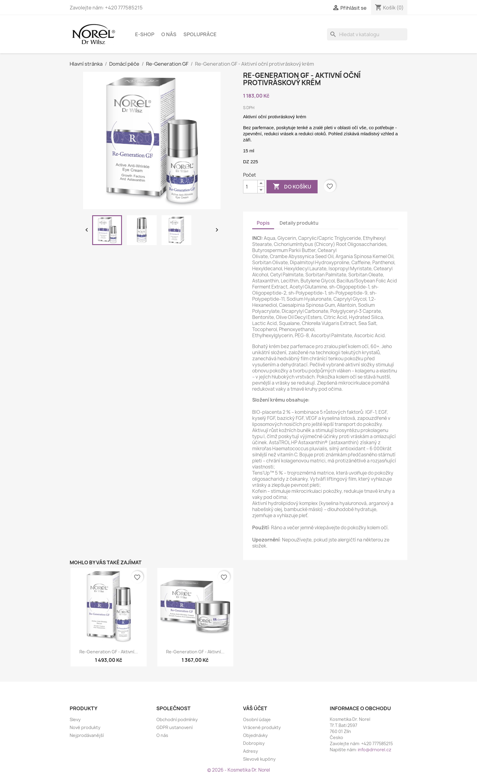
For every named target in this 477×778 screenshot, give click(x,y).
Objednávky (255, 735)
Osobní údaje (257, 719)
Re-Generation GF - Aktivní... (108, 652)
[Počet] (250, 186)
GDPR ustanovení (174, 727)
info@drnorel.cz (374, 749)
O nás (168, 34)
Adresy (250, 751)
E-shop (144, 34)
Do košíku (292, 187)
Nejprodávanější (87, 735)
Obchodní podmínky (177, 719)
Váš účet (255, 708)
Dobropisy (254, 743)
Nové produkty (85, 727)
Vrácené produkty (262, 727)
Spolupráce (200, 34)
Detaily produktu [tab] (299, 223)
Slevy (75, 719)
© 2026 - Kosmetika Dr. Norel (238, 770)
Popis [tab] (263, 223)
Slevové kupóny (259, 759)
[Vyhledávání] (367, 34)
